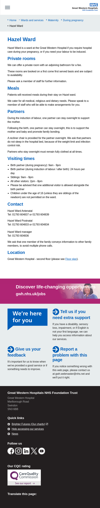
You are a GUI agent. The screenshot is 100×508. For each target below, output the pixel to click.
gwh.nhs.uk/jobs (31, 294)
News (15, 433)
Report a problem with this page (69, 354)
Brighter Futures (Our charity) (30, 424)
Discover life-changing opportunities (56, 286)
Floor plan (71, 259)
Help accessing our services (28, 429)
